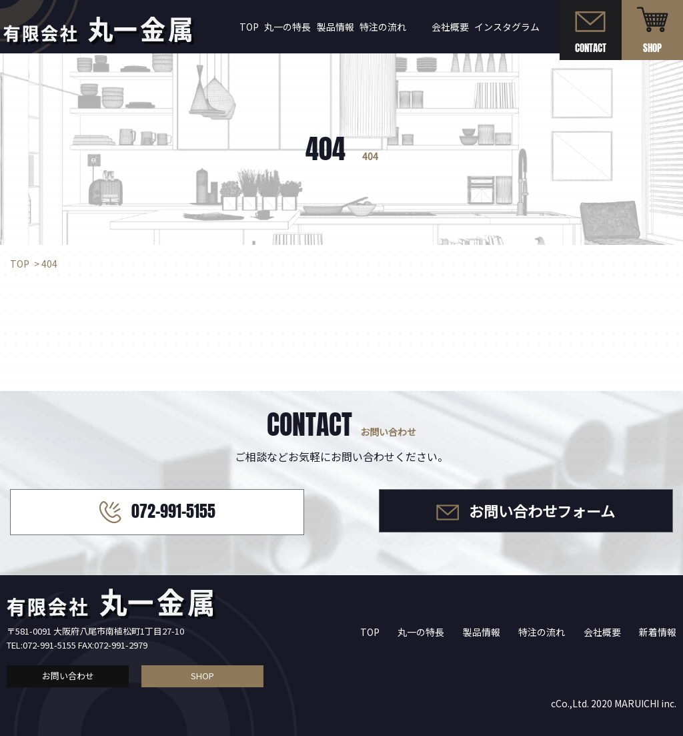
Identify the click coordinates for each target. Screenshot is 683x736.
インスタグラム (507, 26)
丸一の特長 (287, 26)
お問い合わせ (68, 675)
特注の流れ (383, 26)
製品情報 (335, 26)
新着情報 (657, 632)
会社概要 (450, 26)
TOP (249, 26)
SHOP (202, 675)
